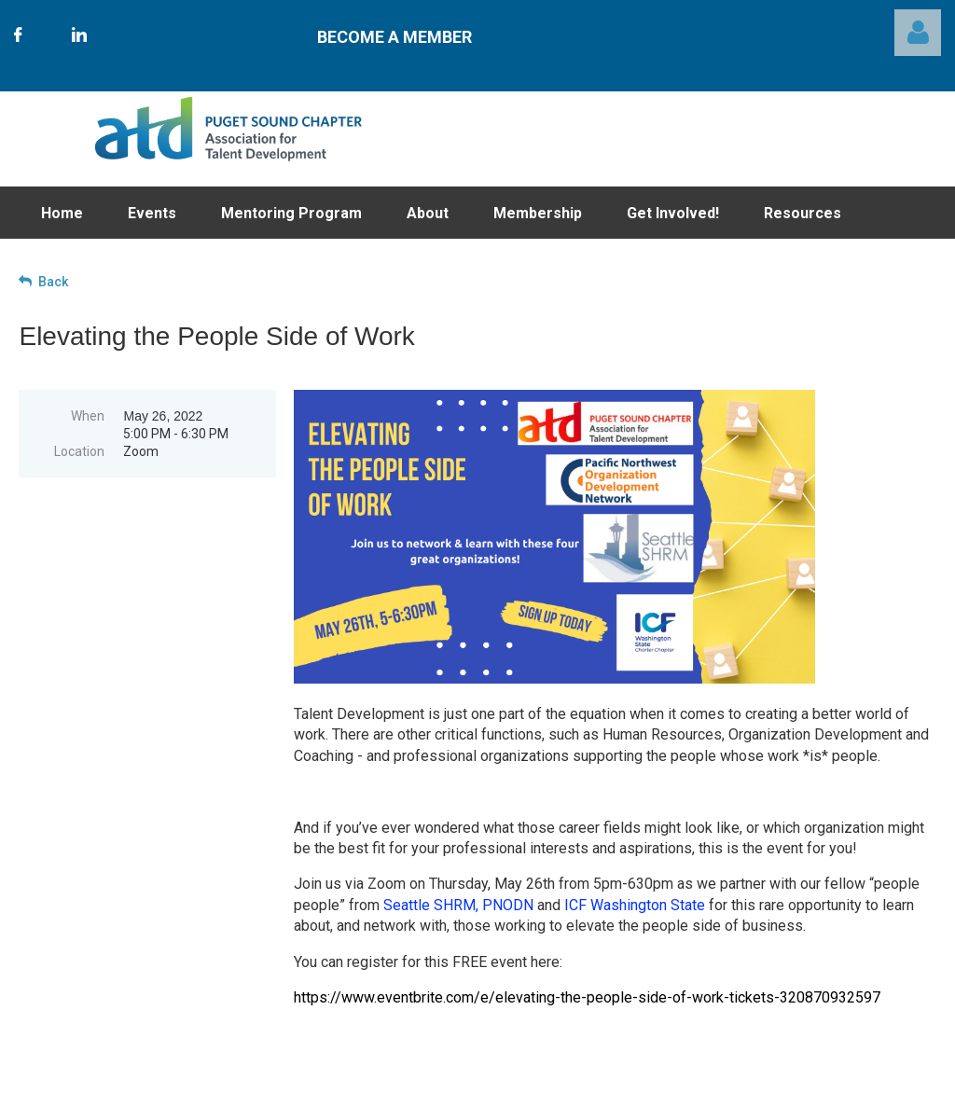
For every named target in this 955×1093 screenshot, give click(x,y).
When (87, 415)
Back (53, 281)
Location (79, 451)
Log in (917, 32)
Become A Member (394, 37)
